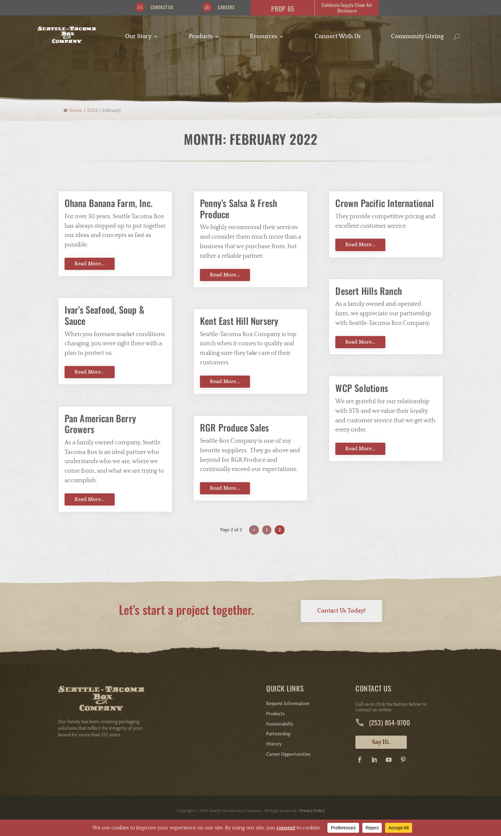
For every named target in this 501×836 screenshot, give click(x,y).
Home (72, 110)
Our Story (138, 37)
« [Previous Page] (254, 530)
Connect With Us (338, 37)
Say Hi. (381, 742)
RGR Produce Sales (234, 427)
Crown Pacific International (384, 203)
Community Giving (417, 37)
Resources (263, 37)
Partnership (278, 734)
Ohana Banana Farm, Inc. (109, 203)
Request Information (288, 703)
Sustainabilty (279, 724)
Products (201, 37)
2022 (92, 110)
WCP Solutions (361, 388)
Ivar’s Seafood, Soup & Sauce (104, 315)
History (274, 744)
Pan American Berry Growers (100, 423)
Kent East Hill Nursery (239, 320)
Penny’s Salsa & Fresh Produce (238, 208)
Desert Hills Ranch (368, 291)
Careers (226, 7)
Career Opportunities (288, 754)
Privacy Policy (312, 811)
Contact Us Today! (341, 611)
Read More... (89, 264)
